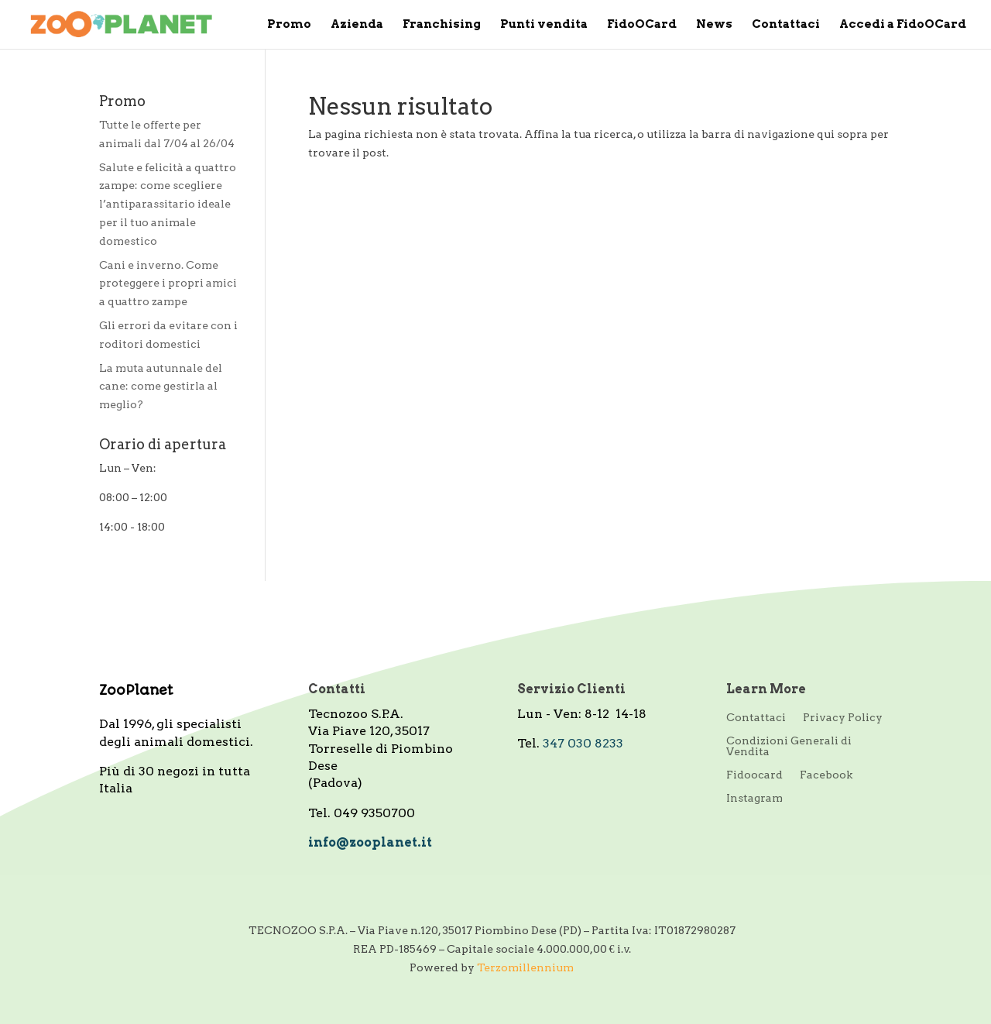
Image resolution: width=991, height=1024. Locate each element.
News (714, 25)
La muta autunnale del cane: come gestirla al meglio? (160, 386)
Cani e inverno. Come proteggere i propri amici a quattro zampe (168, 283)
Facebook (826, 775)
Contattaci (786, 25)
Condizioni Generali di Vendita (789, 746)
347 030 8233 (583, 743)
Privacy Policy (843, 717)
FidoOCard (642, 25)
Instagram (754, 798)
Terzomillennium (525, 967)
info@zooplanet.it (370, 842)
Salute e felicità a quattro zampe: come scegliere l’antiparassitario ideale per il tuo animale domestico (167, 204)
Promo (289, 25)
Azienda (357, 25)
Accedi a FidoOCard (902, 25)
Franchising (442, 25)
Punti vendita (544, 25)
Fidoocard (754, 775)
